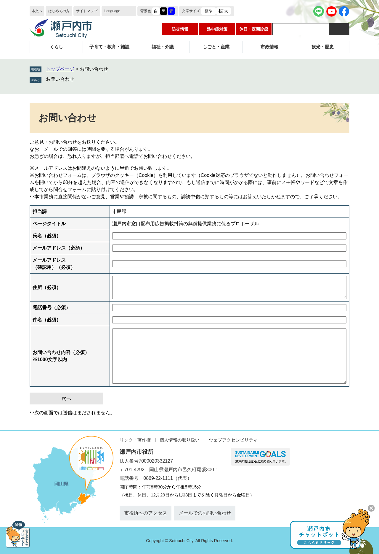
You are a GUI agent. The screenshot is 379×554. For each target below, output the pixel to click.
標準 (208, 11)
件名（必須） (47, 319)
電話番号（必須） (51, 307)
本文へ (37, 11)
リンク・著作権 (135, 439)
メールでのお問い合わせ (205, 512)
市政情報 (269, 46)
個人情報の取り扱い (180, 439)
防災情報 (180, 29)
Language (112, 11)
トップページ (60, 69)
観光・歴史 (322, 46)
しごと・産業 (216, 46)
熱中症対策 (217, 29)
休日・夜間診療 (253, 29)
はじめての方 (59, 11)
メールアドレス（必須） (59, 247)
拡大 (224, 11)
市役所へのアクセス (145, 512)
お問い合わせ (60, 79)
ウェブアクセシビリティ (233, 439)
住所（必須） (47, 287)
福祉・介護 (163, 46)
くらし (56, 46)
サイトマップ (86, 11)
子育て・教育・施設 (109, 46)
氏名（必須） (47, 235)
